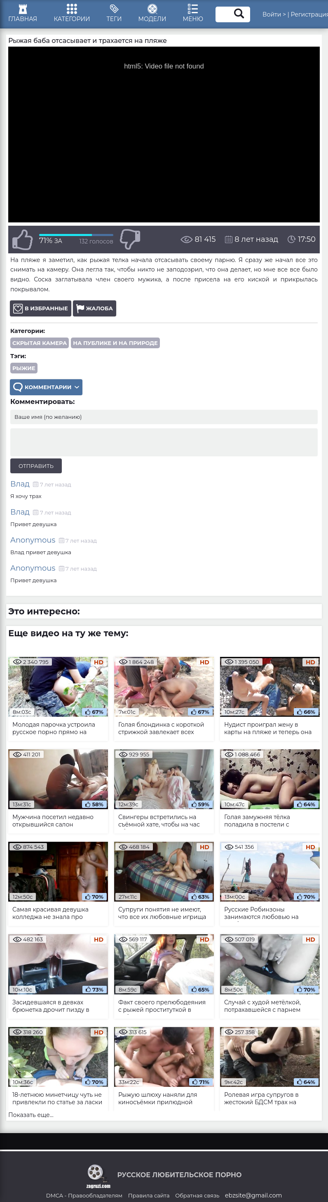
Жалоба (94, 308)
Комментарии (46, 387)
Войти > (274, 14)
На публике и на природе (115, 343)
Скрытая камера (39, 343)
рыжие (23, 368)
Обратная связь (197, 1195)
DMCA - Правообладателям (84, 1195)
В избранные (40, 308)
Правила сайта (149, 1195)
